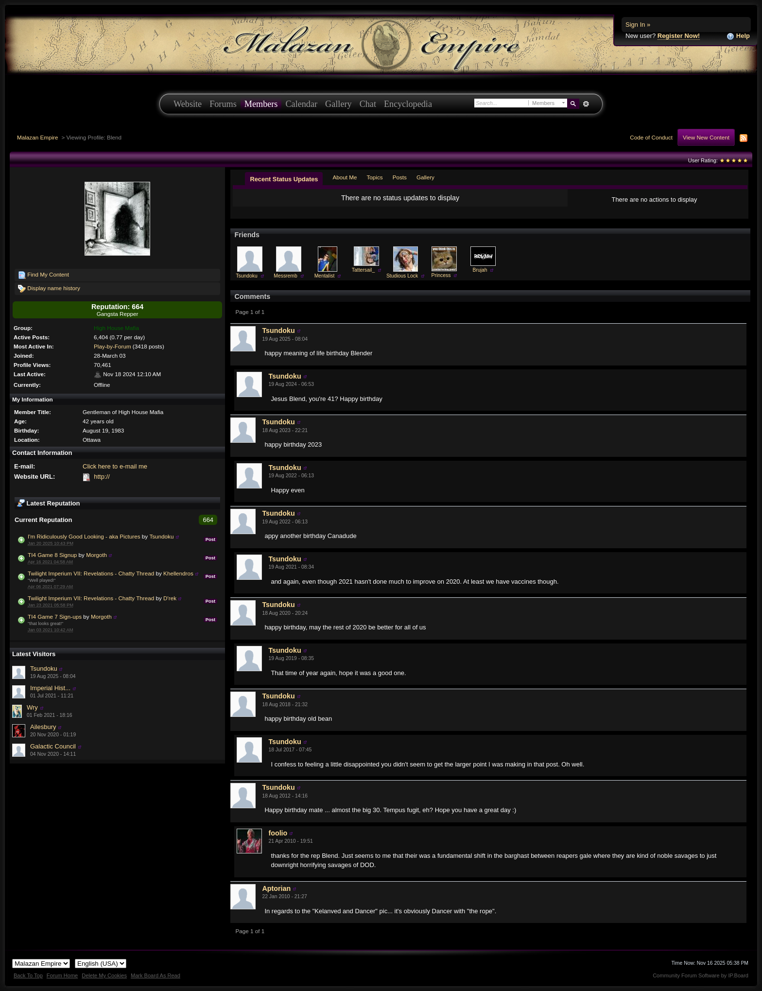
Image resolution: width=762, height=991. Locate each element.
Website (187, 104)
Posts (400, 177)
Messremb (285, 275)
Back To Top (28, 975)
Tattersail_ (363, 270)
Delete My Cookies (104, 975)
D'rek (169, 598)
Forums (223, 104)
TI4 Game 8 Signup (52, 555)
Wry (32, 707)
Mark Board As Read (155, 975)
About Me (344, 177)
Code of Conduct (651, 137)
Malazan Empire (37, 137)
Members (261, 104)
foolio (277, 833)
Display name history (49, 289)
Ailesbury (43, 726)
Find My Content (43, 275)
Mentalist (324, 275)
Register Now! (679, 35)
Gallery (338, 104)
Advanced (586, 104)
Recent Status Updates (284, 179)
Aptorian (276, 888)
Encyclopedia (408, 104)
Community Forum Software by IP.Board (700, 975)
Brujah (479, 270)
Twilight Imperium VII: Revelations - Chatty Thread (91, 573)
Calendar (301, 104)
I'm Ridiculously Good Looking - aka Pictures (84, 536)
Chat (368, 104)
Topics (375, 177)
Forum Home (62, 975)
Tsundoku (161, 536)
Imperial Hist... (50, 688)
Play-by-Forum (112, 346)
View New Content (706, 137)
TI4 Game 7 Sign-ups (55, 616)
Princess (441, 275)
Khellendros (178, 573)
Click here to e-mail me (115, 466)
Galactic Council (53, 746)
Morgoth (96, 555)
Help (738, 36)
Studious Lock (402, 275)
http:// (102, 476)
